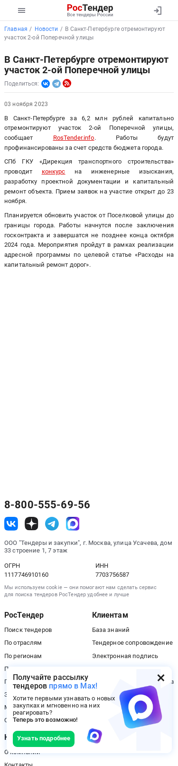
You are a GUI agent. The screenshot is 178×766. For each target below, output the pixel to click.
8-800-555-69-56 (47, 505)
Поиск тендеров (28, 629)
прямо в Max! (73, 685)
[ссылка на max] (73, 524)
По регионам (23, 655)
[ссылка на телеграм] (52, 524)
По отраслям (23, 642)
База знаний (111, 629)
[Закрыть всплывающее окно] (161, 677)
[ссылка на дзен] (31, 524)
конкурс (54, 171)
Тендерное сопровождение (132, 642)
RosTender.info (73, 137)
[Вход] (157, 10)
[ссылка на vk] (11, 524)
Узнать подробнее (43, 738)
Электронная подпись (125, 655)
